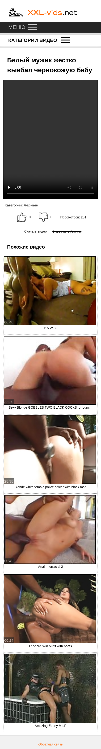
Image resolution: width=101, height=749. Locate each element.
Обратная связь (50, 744)
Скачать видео (35, 231)
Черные (31, 205)
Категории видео (39, 40)
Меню (22, 27)
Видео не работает (66, 231)
